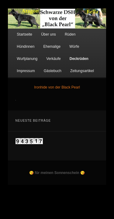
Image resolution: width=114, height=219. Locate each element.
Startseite (18, 30)
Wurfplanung (65, 42)
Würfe (41, 42)
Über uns (41, 30)
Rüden (63, 30)
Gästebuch (73, 54)
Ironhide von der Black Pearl (57, 82)
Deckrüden (19, 54)
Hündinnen (86, 30)
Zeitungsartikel (22, 66)
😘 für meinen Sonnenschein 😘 (57, 168)
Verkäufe (91, 42)
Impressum (47, 54)
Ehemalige (18, 42)
